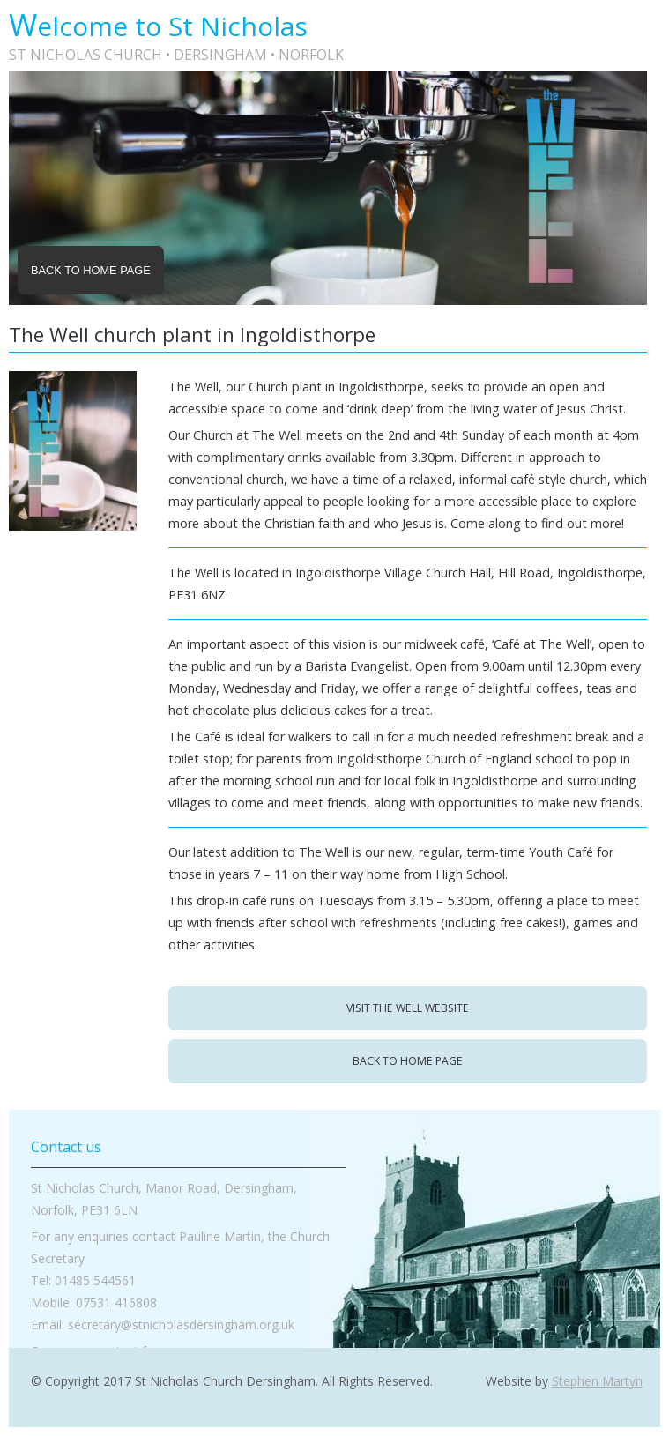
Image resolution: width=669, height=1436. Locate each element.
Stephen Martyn (597, 1381)
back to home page (408, 1060)
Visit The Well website (407, 1008)
